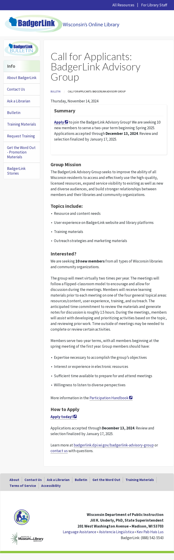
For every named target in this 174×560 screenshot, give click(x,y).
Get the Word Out (106, 480)
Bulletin (55, 91)
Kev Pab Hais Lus (150, 531)
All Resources (123, 4)
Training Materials (21, 124)
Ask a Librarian (18, 101)
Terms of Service (23, 485)
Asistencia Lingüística (116, 531)
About (14, 480)
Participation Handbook (108, 397)
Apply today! (62, 416)
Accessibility (51, 485)
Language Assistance (79, 531)
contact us (59, 450)
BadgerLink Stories (16, 171)
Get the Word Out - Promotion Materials (21, 152)
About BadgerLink (21, 77)
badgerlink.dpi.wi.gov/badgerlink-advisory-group (114, 445)
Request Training (21, 136)
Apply (59, 122)
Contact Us (16, 89)
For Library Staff (154, 4)
